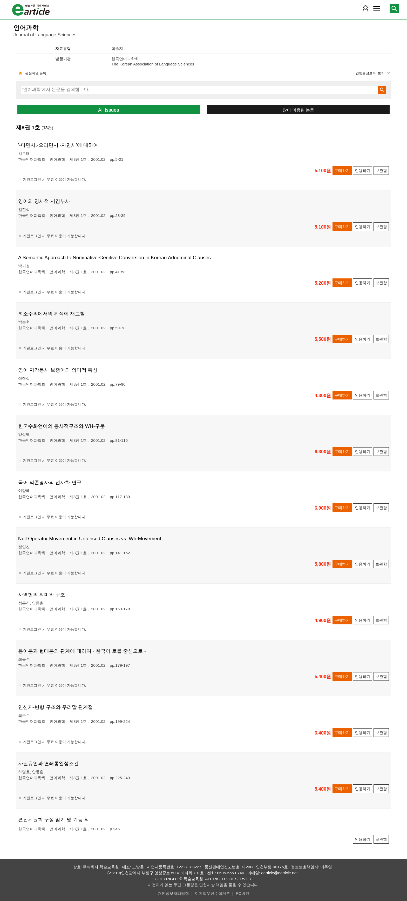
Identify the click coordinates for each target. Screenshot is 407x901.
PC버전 (242, 893)
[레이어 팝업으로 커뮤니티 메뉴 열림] (376, 8)
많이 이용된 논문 (298, 110)
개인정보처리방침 (173, 893)
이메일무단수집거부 (212, 893)
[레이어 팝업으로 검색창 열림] (394, 8)
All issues (108, 110)
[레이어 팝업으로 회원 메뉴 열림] (365, 8)
